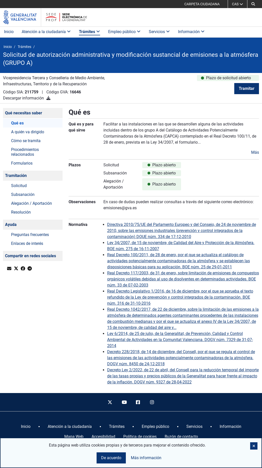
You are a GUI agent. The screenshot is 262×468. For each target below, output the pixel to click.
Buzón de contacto (181, 436)
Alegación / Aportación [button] (31, 203)
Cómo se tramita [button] (26, 140)
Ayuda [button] (11, 224)
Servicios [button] (159, 31)
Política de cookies (140, 436)
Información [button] (191, 31)
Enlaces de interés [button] (27, 243)
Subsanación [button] (23, 194)
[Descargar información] (48, 98)
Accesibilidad (103, 436)
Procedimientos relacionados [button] (25, 152)
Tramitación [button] (16, 175)
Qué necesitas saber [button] (23, 113)
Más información (146, 457)
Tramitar (246, 88)
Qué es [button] (17, 123)
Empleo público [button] (124, 31)
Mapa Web (73, 436)
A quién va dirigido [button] (27, 131)
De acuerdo (111, 457)
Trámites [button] (89, 31)
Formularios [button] (22, 163)
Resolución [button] (21, 212)
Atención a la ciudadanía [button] (46, 31)
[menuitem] (26, 427)
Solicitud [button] (19, 185)
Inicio (9, 31)
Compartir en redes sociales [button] (30, 255)
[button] (253, 4)
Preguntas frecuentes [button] (30, 234)
